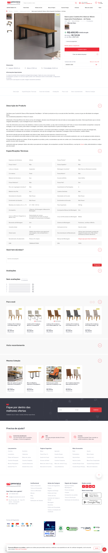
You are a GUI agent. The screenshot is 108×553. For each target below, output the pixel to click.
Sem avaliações (13, 279)
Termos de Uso (52, 495)
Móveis (33, 493)
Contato (67, 492)
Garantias (50, 505)
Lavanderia (11, 454)
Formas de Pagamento (54, 485)
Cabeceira (25, 454)
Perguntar (97, 265)
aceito (96, 548)
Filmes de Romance (13, 457)
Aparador (57, 451)
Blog (32, 495)
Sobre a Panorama (36, 485)
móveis (82, 144)
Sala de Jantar (77, 460)
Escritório (24, 451)
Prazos (49, 488)
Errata (32, 498)
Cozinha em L (90, 457)
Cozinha (10, 451)
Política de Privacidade (54, 507)
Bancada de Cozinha (45, 466)
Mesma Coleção (90, 91)
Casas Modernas (59, 466)
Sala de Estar (76, 457)
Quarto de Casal (44, 457)
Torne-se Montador (36, 490)
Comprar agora (82, 49)
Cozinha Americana (27, 463)
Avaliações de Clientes (37, 500)
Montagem (50, 502)
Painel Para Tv (44, 454)
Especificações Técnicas (29, 91)
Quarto (89, 451)
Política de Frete (52, 493)
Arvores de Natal (44, 460)
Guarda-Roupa (59, 454)
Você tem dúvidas (44, 91)
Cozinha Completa (27, 460)
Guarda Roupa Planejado (79, 466)
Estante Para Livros (27, 466)
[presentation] (91, 302)
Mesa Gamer (90, 454)
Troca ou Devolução (70, 497)
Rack (74, 451)
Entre (83, 3)
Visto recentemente (76, 91)
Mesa (41, 451)
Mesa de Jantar (26, 457)
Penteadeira (76, 454)
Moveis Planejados (13, 463)
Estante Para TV (12, 466)
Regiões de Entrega (53, 490)
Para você (65, 91)
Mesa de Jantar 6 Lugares (62, 463)
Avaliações (56, 91)
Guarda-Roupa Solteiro (93, 463)
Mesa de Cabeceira (92, 466)
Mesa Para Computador (93, 460)
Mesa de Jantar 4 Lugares (47, 463)
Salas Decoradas (59, 457)
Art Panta (77, 21)
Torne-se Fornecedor (36, 488)
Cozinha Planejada (13, 460)
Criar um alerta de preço (79, 54)
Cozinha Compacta (60, 460)
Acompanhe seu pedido (71, 495)
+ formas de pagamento (71, 41)
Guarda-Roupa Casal (78, 463)
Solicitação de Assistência (72, 500)
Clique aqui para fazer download (87, 239)
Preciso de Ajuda (69, 490)
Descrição (16, 91)
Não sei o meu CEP (94, 61)
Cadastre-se (89, 3)
